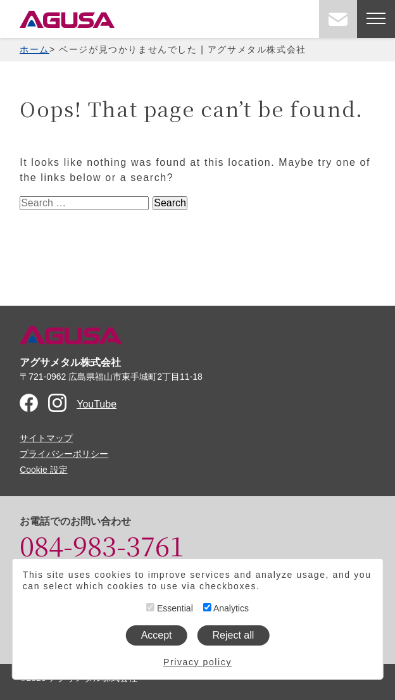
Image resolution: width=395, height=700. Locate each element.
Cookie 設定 (43, 470)
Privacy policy (197, 662)
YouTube (96, 404)
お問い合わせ (338, 19)
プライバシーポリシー (64, 454)
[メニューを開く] (376, 19)
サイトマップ (46, 438)
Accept (156, 635)
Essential (169, 608)
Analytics (226, 608)
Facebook (29, 403)
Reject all (233, 635)
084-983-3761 (102, 545)
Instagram (57, 403)
